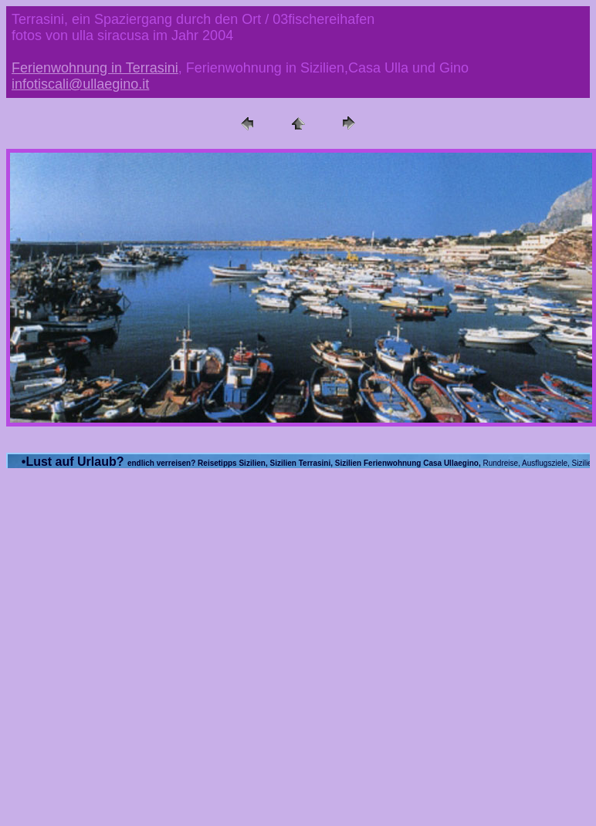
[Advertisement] (145, 626)
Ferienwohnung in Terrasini (95, 68)
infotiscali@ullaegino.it (80, 84)
